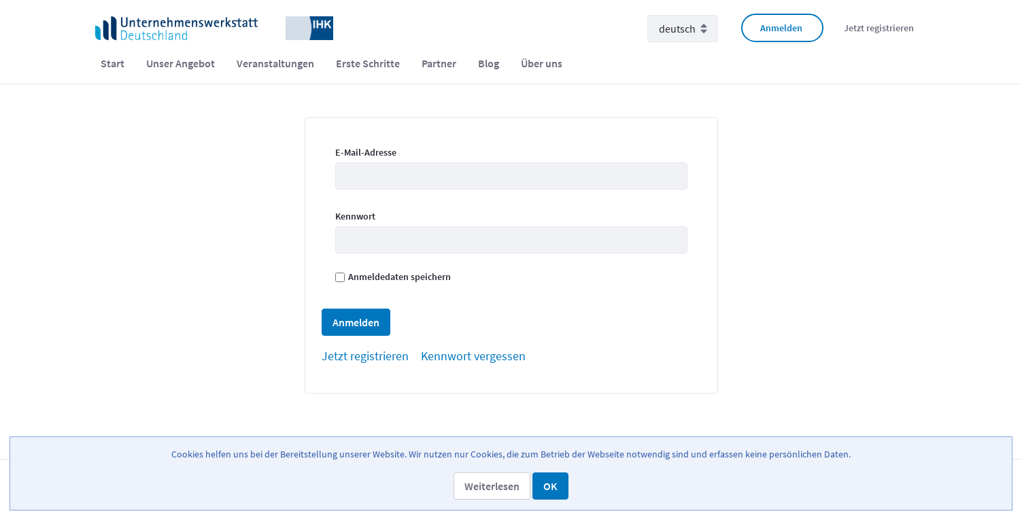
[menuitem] (112, 63)
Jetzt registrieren (879, 28)
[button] (492, 486)
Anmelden (781, 28)
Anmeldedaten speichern (393, 277)
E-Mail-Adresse (365, 152)
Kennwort (355, 216)
